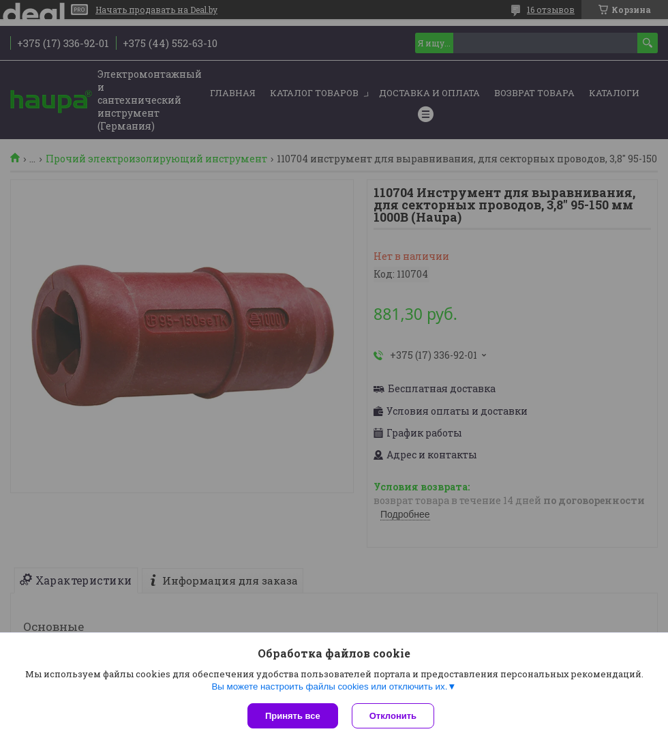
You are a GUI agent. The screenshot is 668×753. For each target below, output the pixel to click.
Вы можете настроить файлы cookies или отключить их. (329, 686)
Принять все (292, 716)
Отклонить (392, 716)
